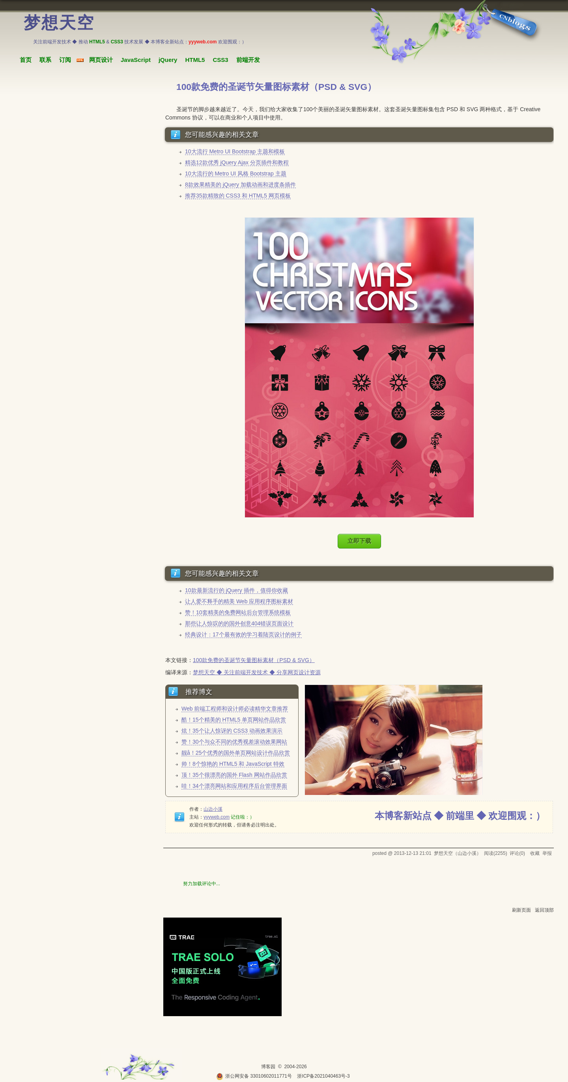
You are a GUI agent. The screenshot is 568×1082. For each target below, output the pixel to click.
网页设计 (101, 59)
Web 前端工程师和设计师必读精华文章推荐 (234, 708)
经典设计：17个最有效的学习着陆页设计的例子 (243, 634)
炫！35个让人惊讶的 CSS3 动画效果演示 (231, 731)
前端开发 (248, 59)
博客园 (268, 1066)
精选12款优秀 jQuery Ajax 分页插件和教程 (237, 162)
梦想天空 (59, 23)
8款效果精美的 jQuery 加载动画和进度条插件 (240, 184)
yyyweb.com (217, 817)
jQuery (168, 59)
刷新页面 (521, 910)
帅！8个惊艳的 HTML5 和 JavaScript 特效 (232, 764)
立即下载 (359, 540)
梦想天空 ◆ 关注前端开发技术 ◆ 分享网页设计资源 (257, 672)
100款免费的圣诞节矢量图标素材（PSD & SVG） (254, 660)
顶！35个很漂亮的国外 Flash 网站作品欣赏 (234, 775)
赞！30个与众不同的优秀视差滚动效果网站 (234, 742)
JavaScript (136, 59)
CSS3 (220, 59)
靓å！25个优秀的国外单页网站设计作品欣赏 (235, 753)
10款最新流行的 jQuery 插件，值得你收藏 (236, 590)
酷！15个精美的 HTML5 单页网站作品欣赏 (233, 719)
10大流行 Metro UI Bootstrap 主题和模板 (235, 151)
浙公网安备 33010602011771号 (254, 1076)
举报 (547, 853)
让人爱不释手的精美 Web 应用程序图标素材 (239, 601)
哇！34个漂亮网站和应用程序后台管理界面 (234, 786)
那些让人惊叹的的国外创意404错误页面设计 (239, 623)
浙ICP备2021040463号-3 (323, 1076)
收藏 (535, 853)
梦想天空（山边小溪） (457, 853)
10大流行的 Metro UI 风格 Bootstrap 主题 (235, 173)
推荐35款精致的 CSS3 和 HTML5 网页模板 (238, 195)
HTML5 (195, 59)
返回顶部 (544, 910)
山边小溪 (213, 809)
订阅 (65, 59)
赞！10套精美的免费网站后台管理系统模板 (238, 612)
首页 (26, 59)
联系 (45, 59)
